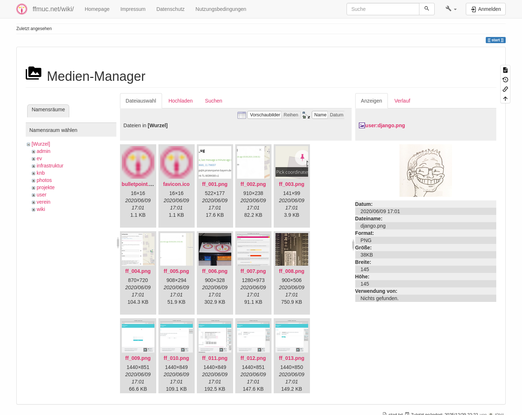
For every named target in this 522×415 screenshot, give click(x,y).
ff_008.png (291, 271)
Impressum (132, 9)
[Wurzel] (41, 144)
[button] (451, 9)
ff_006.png (215, 271)
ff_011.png (215, 358)
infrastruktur (50, 166)
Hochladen (181, 101)
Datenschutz (170, 9)
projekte (46, 187)
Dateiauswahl (141, 101)
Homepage (97, 9)
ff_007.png (253, 271)
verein (43, 202)
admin (43, 151)
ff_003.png (291, 184)
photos (44, 180)
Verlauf (402, 101)
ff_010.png (176, 358)
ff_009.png (138, 358)
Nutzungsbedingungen (220, 9)
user (41, 195)
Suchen (213, 101)
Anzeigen (371, 101)
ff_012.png (253, 358)
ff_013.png (291, 358)
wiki (41, 209)
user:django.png (385, 125)
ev (39, 158)
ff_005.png (176, 271)
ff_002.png (253, 184)
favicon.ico (176, 184)
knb (41, 173)
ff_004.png (138, 271)
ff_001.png (215, 184)
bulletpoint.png (140, 184)
